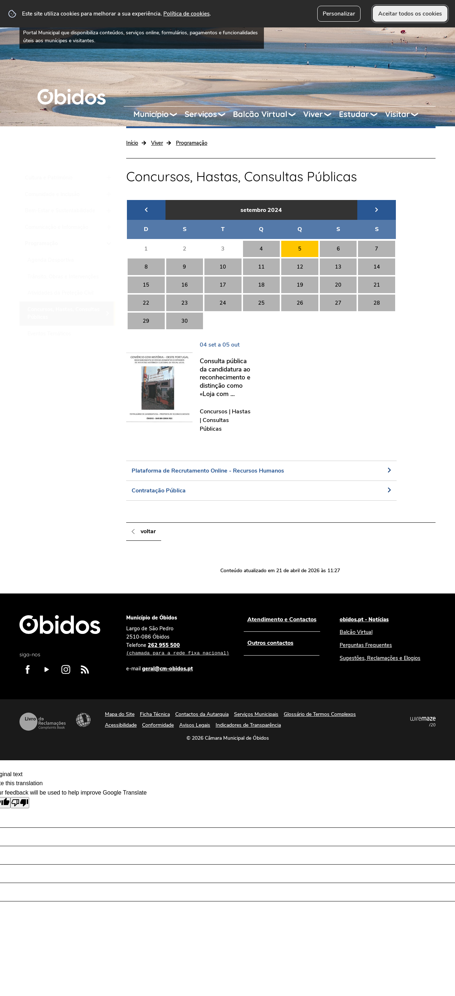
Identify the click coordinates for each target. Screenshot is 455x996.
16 (184, 284)
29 (146, 321)
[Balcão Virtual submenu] (295, 114)
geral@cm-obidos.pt (167, 668)
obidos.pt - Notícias (364, 619)
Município (151, 114)
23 (184, 302)
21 (377, 284)
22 (146, 302)
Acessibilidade (83, 720)
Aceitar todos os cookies (410, 14)
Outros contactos (270, 643)
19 (300, 284)
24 (223, 302)
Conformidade (158, 725)
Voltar (148, 531)
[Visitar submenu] (418, 114)
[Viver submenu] (331, 114)
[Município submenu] (177, 114)
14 (377, 266)
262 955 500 (177, 649)
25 (261, 302)
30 (184, 321)
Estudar (354, 114)
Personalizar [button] (339, 14)
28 (377, 302)
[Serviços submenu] (225, 114)
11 (261, 266)
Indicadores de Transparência (248, 725)
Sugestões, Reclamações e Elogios (380, 658)
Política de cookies (186, 13)
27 (338, 302)
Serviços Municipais (256, 714)
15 (146, 284)
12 (300, 266)
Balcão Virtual (260, 114)
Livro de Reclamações (42, 722)
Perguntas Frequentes (366, 645)
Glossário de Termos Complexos (320, 714)
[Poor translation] (19, 802)
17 (223, 284)
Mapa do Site (119, 714)
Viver (313, 114)
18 (261, 284)
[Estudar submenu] (377, 114)
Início (132, 143)
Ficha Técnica (155, 714)
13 (338, 266)
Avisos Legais (194, 725)
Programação (191, 143)
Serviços (201, 114)
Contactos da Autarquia (202, 714)
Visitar (397, 114)
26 (300, 302)
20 (338, 284)
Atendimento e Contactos (281, 619)
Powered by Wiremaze (423, 721)
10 (223, 266)
